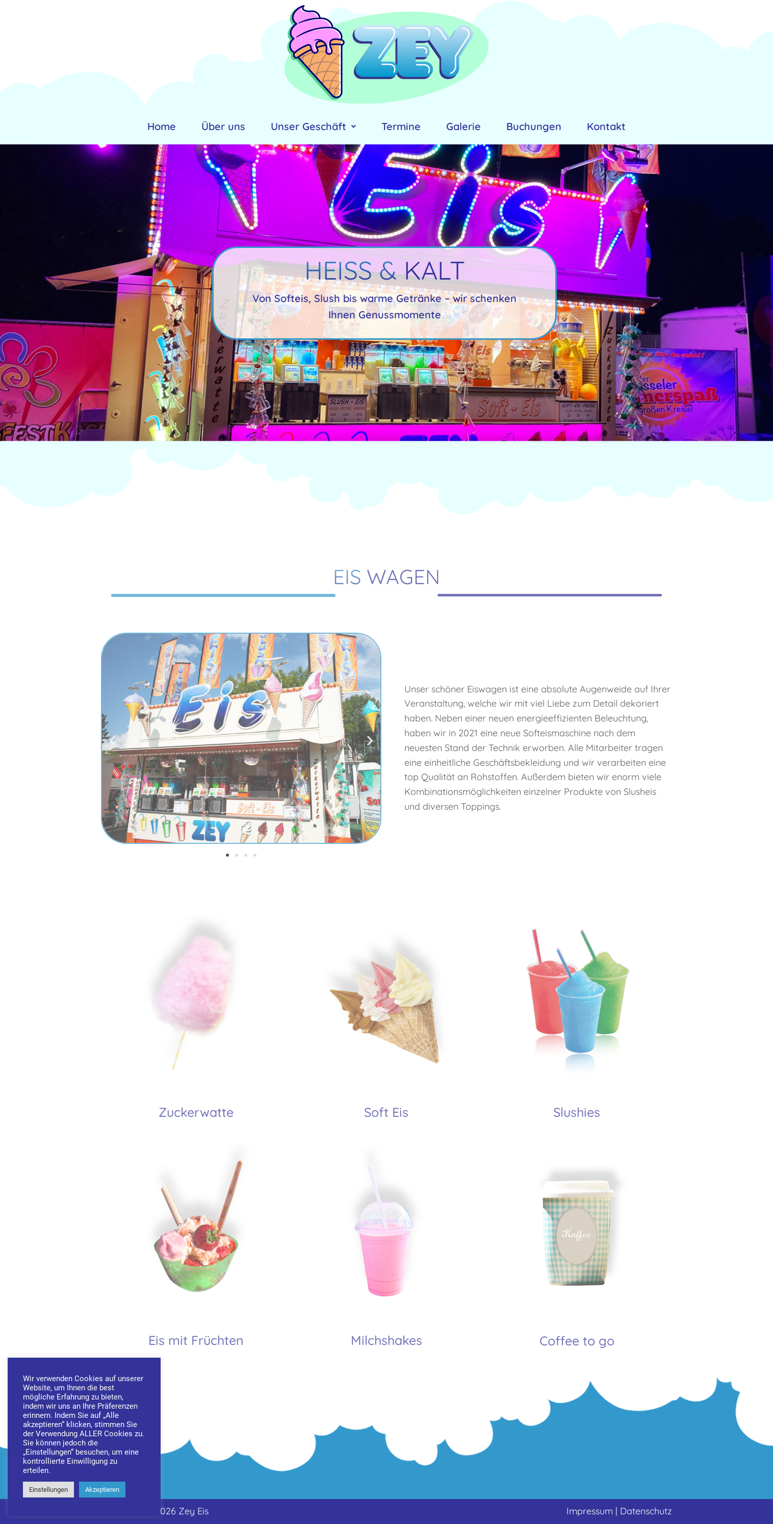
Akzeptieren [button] (102, 1489)
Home (161, 126)
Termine (401, 126)
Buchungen (533, 126)
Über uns (223, 126)
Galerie (463, 126)
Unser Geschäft (313, 126)
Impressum (589, 1511)
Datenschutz (646, 1511)
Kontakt (606, 126)
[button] (227, 855)
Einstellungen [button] (48, 1489)
